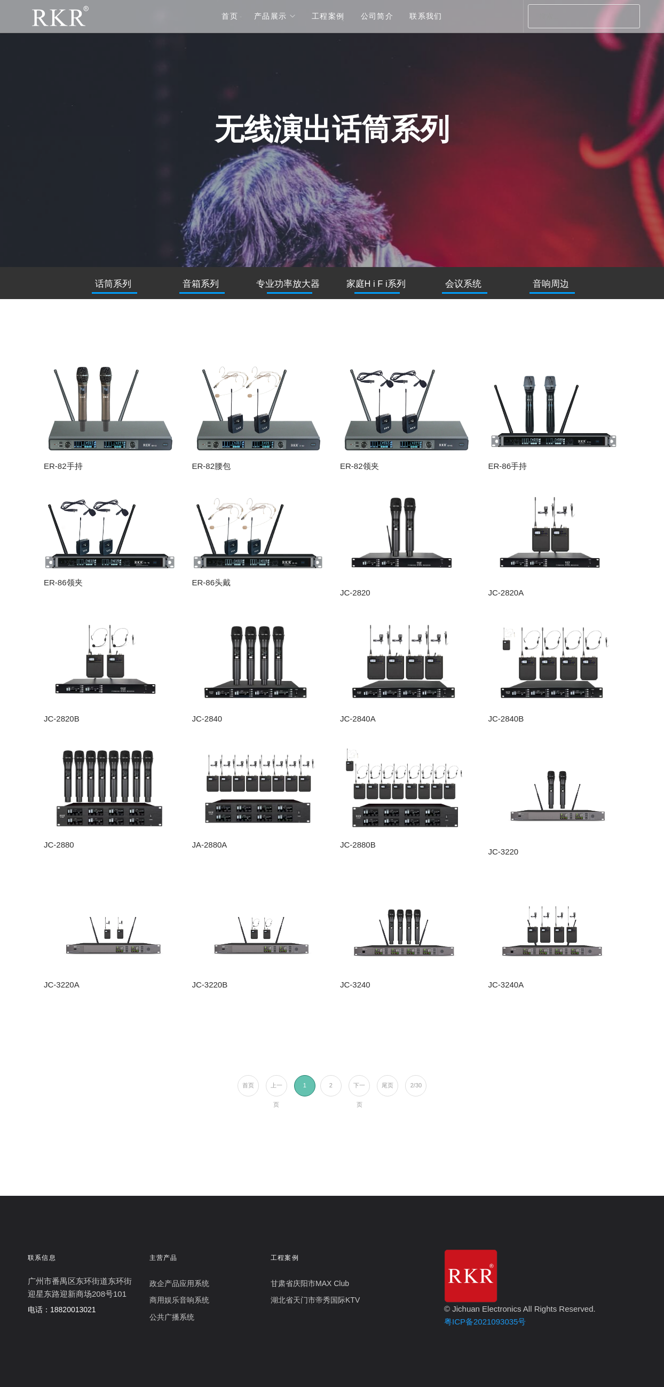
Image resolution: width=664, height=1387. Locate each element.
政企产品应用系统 (179, 1283)
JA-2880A (209, 844)
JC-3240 (355, 984)
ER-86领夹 (63, 582)
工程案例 (328, 16)
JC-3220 (503, 851)
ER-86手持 (507, 466)
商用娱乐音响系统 (179, 1300)
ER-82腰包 (211, 466)
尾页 (387, 1085)
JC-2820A (506, 592)
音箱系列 (201, 283)
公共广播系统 (171, 1317)
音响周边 (551, 283)
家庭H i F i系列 (376, 283)
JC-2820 (355, 592)
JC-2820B (62, 718)
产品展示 (270, 16)
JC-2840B (506, 718)
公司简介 (377, 16)
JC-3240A (506, 984)
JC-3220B (210, 984)
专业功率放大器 (288, 283)
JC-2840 (207, 718)
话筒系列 (113, 283)
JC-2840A (358, 718)
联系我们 (425, 16)
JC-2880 (59, 844)
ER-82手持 (63, 466)
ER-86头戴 (211, 582)
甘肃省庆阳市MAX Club (310, 1283)
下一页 (359, 1089)
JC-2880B (358, 844)
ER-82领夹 (359, 466)
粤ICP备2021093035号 (485, 1321)
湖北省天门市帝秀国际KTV (315, 1300)
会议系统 (463, 283)
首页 (230, 16)
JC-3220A (62, 984)
